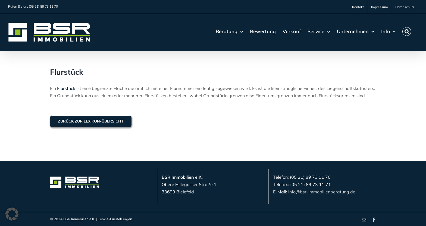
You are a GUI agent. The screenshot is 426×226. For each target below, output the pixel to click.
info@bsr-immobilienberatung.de (321, 191)
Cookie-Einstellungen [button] (115, 219)
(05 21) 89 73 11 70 (43, 6)
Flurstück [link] (66, 88)
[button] (406, 31)
